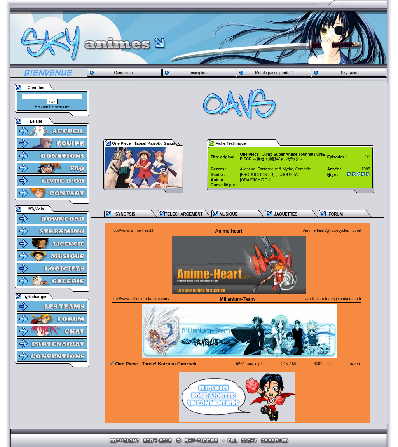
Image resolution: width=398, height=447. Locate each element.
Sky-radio (349, 73)
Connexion (123, 73)
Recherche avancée (52, 106)
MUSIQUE (229, 214)
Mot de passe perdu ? (274, 73)
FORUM (335, 214)
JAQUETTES (285, 214)
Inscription (199, 73)
